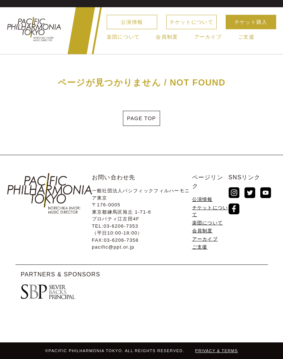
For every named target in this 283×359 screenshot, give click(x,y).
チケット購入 (250, 22)
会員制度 (167, 37)
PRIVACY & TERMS (216, 351)
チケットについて (191, 22)
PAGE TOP (141, 118)
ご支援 (246, 37)
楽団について (123, 37)
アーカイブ (208, 37)
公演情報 (132, 22)
